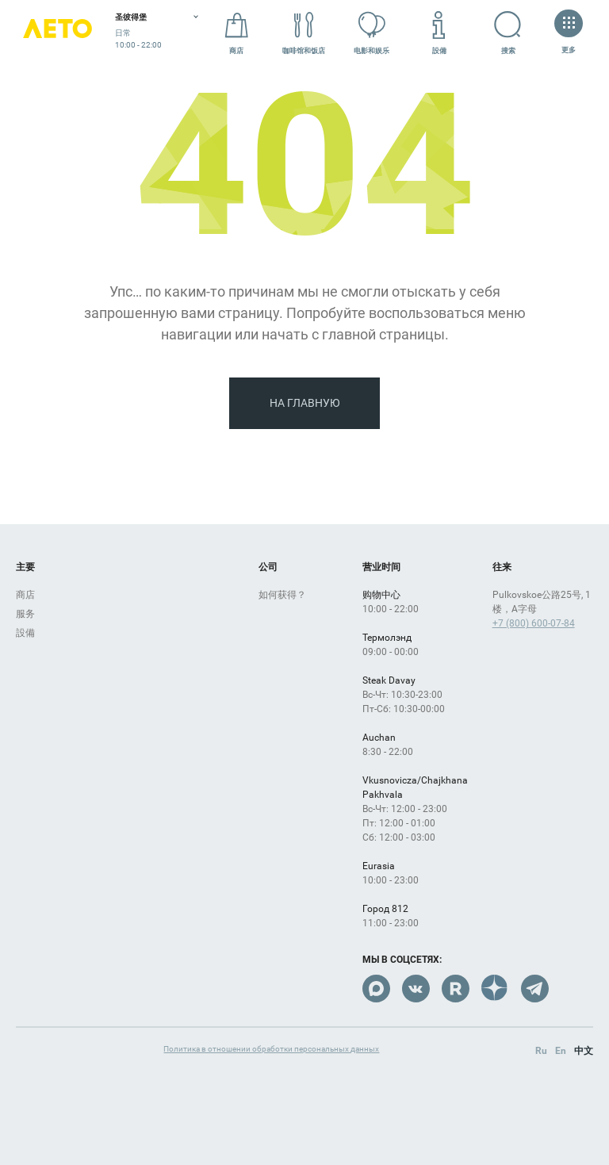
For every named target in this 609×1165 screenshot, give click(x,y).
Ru (541, 1050)
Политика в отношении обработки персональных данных (271, 1048)
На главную (305, 403)
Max (376, 988)
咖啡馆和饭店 (303, 33)
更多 (568, 33)
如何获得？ (282, 594)
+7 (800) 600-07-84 (533, 623)
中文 (583, 1050)
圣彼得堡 (131, 17)
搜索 (494, 32)
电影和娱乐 (371, 33)
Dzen (495, 988)
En (560, 1050)
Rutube (455, 988)
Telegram (535, 988)
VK (416, 988)
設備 (439, 33)
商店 (236, 33)
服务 (25, 613)
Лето (57, 33)
